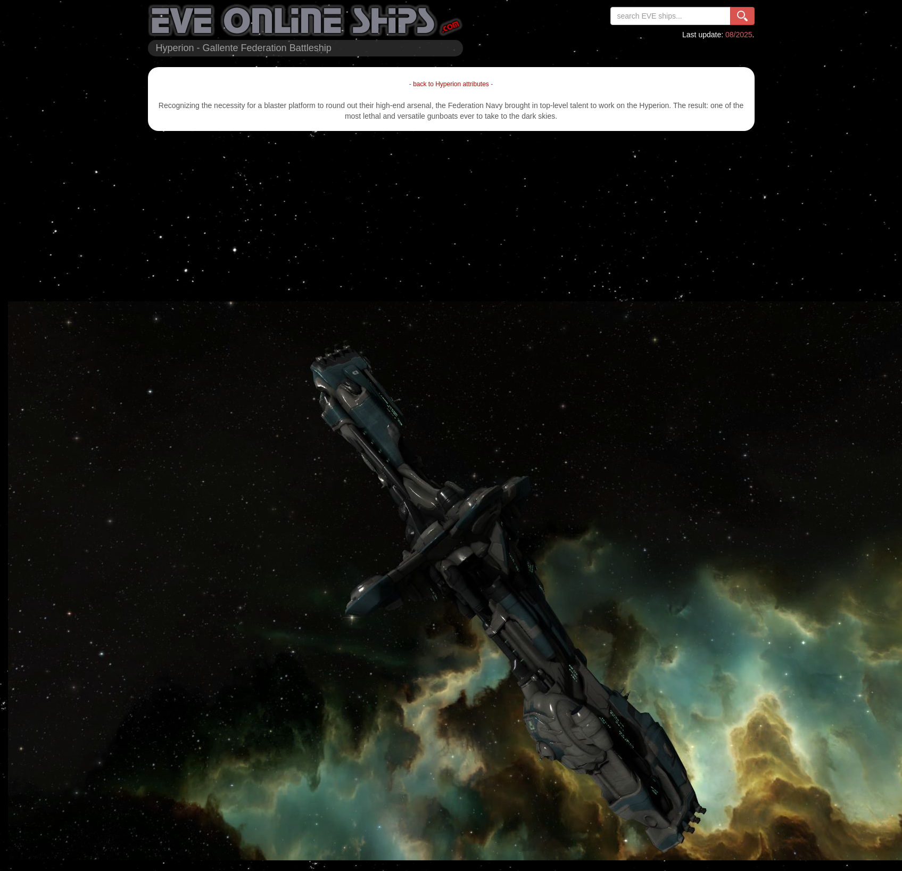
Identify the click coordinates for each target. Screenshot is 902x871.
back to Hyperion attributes (451, 84)
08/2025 (738, 34)
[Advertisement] (451, 216)
